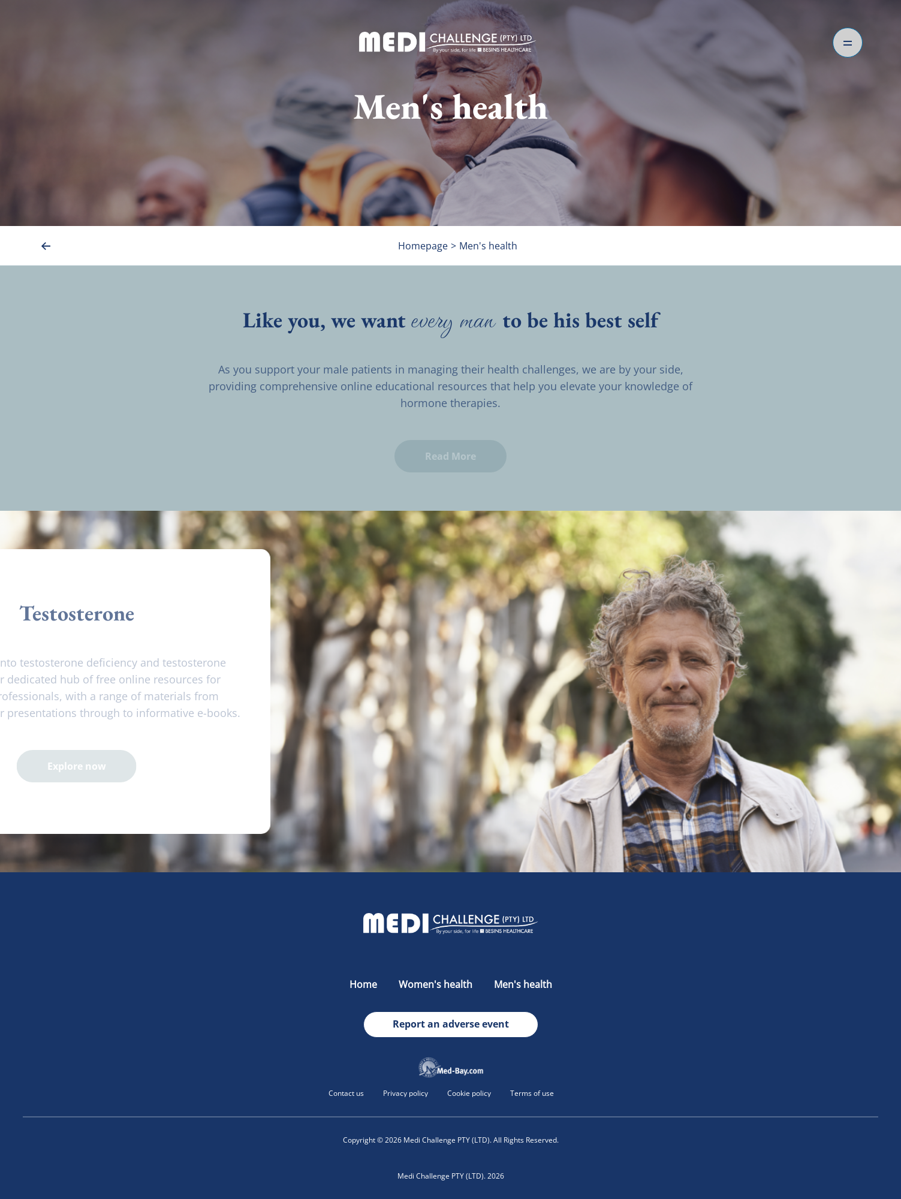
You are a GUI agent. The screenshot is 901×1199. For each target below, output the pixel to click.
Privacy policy (405, 1093)
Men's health (523, 984)
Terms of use (532, 1093)
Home (364, 984)
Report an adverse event (451, 1024)
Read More (450, 456)
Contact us (346, 1093)
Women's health (437, 984)
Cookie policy (469, 1093)
